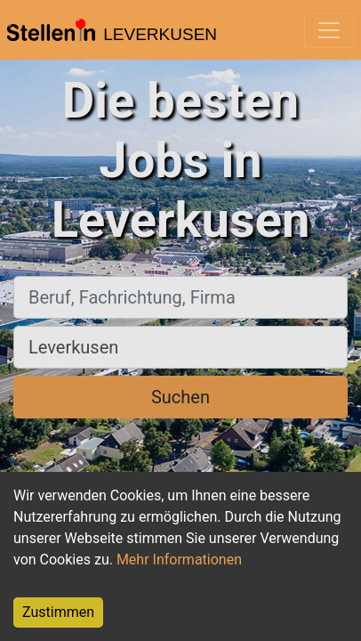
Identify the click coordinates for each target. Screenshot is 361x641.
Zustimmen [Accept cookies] (58, 612)
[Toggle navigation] (329, 30)
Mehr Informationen (179, 559)
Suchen (180, 397)
